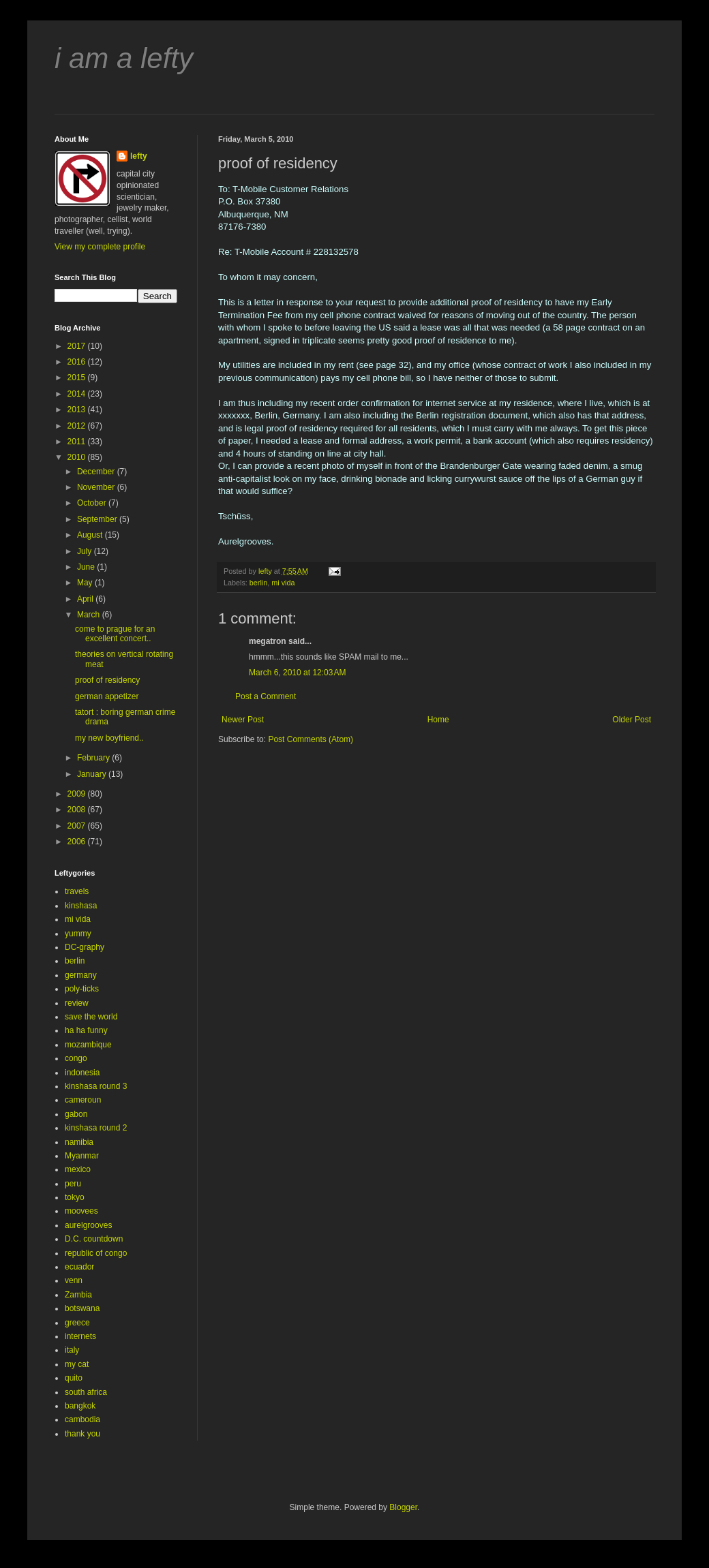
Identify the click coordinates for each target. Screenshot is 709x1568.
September (98, 519)
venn (73, 1280)
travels (77, 891)
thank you (82, 1434)
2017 (77, 346)
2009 (77, 794)
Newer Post (243, 719)
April (86, 599)
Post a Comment (265, 696)
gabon (76, 1114)
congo (76, 1058)
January (92, 774)
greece (77, 1322)
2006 (77, 841)
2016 (77, 362)
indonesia (82, 1072)
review (77, 1003)
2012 (77, 426)
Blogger (403, 1507)
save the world (91, 1016)
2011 (77, 441)
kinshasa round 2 (96, 1128)
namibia (79, 1142)
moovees (81, 1211)
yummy (78, 933)
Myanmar (82, 1155)
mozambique (88, 1044)
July (85, 551)
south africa (86, 1392)
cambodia (82, 1419)
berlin (258, 583)
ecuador (79, 1267)
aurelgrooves (88, 1225)
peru (73, 1183)
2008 (77, 809)
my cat (77, 1364)
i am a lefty (124, 58)
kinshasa (81, 905)
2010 (77, 457)
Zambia (78, 1295)
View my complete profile (100, 246)
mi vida (283, 583)
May (86, 582)
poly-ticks (82, 989)
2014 (77, 394)
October (92, 503)
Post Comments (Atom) (310, 739)
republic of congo (96, 1253)
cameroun (83, 1100)
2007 (77, 826)
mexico (78, 1169)
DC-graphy (84, 947)
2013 (77, 409)
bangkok (80, 1406)
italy (72, 1350)
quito (73, 1378)
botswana (82, 1308)
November (97, 487)
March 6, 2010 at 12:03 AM (297, 672)
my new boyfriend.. (109, 738)
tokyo (75, 1197)
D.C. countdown (94, 1239)
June (87, 567)
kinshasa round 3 (96, 1086)
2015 (77, 377)
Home (438, 719)
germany (81, 975)
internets (80, 1336)
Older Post (631, 719)
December (97, 471)
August (91, 535)
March (89, 614)
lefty (138, 156)
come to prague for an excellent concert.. (115, 633)
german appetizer (106, 696)
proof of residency (107, 680)
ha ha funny (86, 1030)
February (94, 758)
